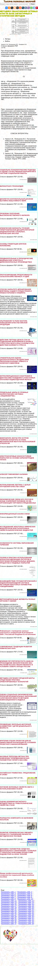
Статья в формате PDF (9, 46)
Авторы (7, 39)
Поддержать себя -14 (26, 902)
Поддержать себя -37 (9, 923)
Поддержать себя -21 (9, 909)
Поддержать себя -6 (24, 895)
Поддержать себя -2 (24, 892)
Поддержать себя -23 (9, 911)
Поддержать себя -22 (26, 909)
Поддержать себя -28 (26, 915)
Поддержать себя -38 (26, 923)
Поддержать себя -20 (26, 908)
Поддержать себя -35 (9, 922)
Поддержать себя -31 (9, 918)
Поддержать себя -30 (26, 916)
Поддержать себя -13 (9, 902)
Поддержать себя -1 (8, 892)
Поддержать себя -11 (9, 901)
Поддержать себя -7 (8, 897)
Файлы (7, 41)
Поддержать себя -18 (26, 906)
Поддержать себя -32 (26, 918)
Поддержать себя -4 (24, 894)
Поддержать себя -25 (9, 913)
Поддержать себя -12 (26, 901)
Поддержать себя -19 (9, 908)
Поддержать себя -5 (8, 895)
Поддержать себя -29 (9, 916)
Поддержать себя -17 (9, 906)
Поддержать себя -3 (8, 894)
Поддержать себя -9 (8, 899)
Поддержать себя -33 (9, 920)
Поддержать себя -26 (26, 913)
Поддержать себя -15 (9, 904)
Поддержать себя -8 (24, 897)
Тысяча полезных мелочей (21, 1)
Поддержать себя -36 (26, 922)
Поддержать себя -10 (25, 899)
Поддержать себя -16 (26, 904)
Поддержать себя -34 (26, 920)
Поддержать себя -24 (26, 911)
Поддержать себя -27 (9, 915)
